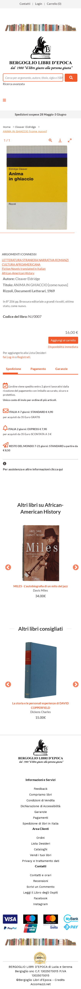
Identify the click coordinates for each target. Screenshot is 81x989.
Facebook (40, 898)
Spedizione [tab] (12, 368)
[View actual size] (50, 140)
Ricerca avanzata (14, 84)
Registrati (23, 357)
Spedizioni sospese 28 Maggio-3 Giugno (40, 114)
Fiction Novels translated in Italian (23, 268)
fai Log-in (9, 357)
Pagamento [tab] (36, 368)
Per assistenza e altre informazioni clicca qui (33, 469)
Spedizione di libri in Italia (41, 823)
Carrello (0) (54, 3)
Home (7, 126)
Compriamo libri (40, 794)
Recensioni (40, 881)
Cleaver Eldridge (25, 126)
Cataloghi (40, 849)
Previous (7, 566)
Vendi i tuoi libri (40, 855)
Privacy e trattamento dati (40, 861)
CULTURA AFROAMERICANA (21, 264)
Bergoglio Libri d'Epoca (35, 980)
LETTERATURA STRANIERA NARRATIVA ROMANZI (35, 260)
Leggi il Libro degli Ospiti (40, 892)
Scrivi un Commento (41, 887)
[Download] (60, 140)
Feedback (40, 789)
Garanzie (40, 812)
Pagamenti (40, 817)
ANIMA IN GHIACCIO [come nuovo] (25, 131)
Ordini (40, 838)
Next (74, 566)
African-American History (18, 273)
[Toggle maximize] (69, 140)
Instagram (40, 904)
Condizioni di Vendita (40, 800)
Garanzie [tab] (61, 368)
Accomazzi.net (41, 984)
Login (38, 3)
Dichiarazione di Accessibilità (40, 806)
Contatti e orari (40, 875)
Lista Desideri (40, 843)
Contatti (25, 3)
